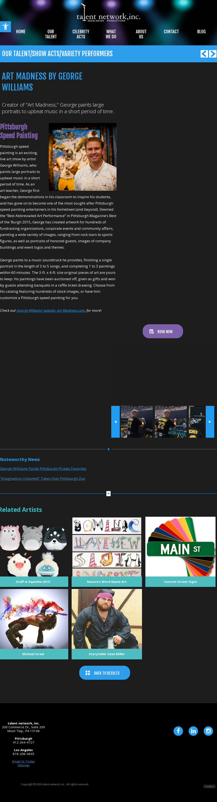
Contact (171, 31)
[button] (5, 26)
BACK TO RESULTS (107, 673)
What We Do (111, 34)
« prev (115, 422)
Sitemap (23, 765)
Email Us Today (23, 761)
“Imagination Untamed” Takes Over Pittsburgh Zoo (42, 478)
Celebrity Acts (80, 34)
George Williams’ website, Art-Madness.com (51, 310)
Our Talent (51, 34)
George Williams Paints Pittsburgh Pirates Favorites (43, 468)
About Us (141, 34)
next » (210, 422)
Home (20, 31)
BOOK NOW (164, 331)
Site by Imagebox (209, 786)
